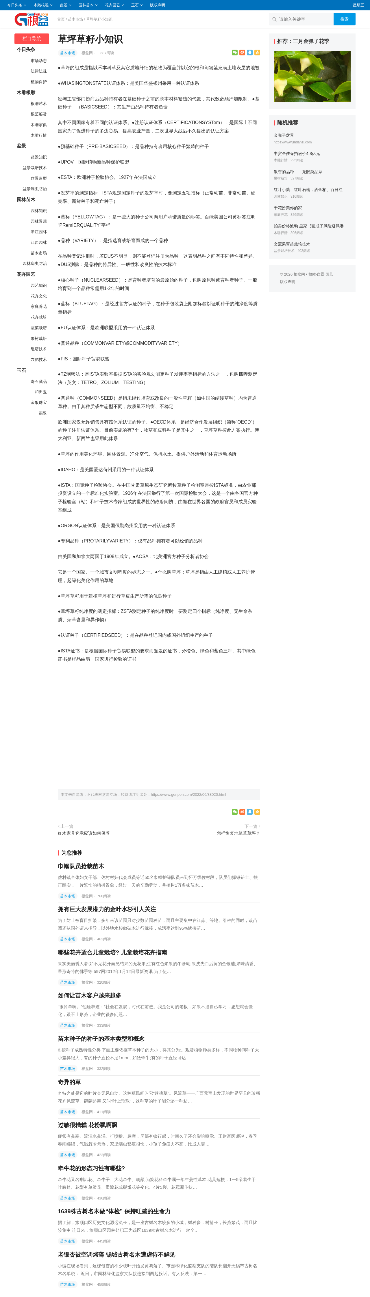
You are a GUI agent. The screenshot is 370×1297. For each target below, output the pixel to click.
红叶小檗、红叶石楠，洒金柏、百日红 (308, 189)
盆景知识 (38, 157)
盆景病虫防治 (34, 188)
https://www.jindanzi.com (293, 142)
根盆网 (88, 53)
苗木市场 (75, 19)
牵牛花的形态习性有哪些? (91, 1168)
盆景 (63, 5)
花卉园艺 (112, 5)
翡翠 (42, 413)
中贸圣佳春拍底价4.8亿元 (297, 153)
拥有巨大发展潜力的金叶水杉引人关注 (107, 909)
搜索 (345, 19)
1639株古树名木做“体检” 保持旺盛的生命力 (114, 1211)
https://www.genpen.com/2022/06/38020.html (188, 794)
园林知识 (38, 210)
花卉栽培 (38, 317)
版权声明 (157, 5)
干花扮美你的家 (288, 207)
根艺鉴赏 (38, 114)
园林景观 (38, 221)
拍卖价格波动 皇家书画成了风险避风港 (309, 226)
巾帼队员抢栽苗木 (81, 866)
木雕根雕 (41, 5)
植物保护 (38, 81)
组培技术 (38, 349)
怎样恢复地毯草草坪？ (238, 833)
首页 (61, 19)
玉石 (135, 5)
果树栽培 (38, 338)
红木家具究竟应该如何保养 (84, 833)
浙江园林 (38, 231)
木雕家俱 (38, 124)
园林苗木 (86, 5)
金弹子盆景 (284, 135)
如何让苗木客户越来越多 (89, 995)
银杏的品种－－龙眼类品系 (298, 171)
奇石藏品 (38, 381)
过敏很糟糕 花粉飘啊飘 (87, 1125)
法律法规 (38, 71)
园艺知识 (38, 285)
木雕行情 (38, 135)
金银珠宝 (38, 402)
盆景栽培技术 (34, 167)
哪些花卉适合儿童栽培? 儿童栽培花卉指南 (112, 952)
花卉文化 (38, 296)
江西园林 (38, 242)
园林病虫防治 (34, 263)
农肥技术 (38, 359)
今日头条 (14, 5)
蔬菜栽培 (38, 327)
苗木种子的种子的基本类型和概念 (101, 1039)
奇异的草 (69, 1082)
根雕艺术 (38, 103)
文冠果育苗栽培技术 (292, 244)
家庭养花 (38, 306)
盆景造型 (38, 178)
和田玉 (40, 392)
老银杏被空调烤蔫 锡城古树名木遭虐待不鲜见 (116, 1254)
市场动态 (38, 60)
